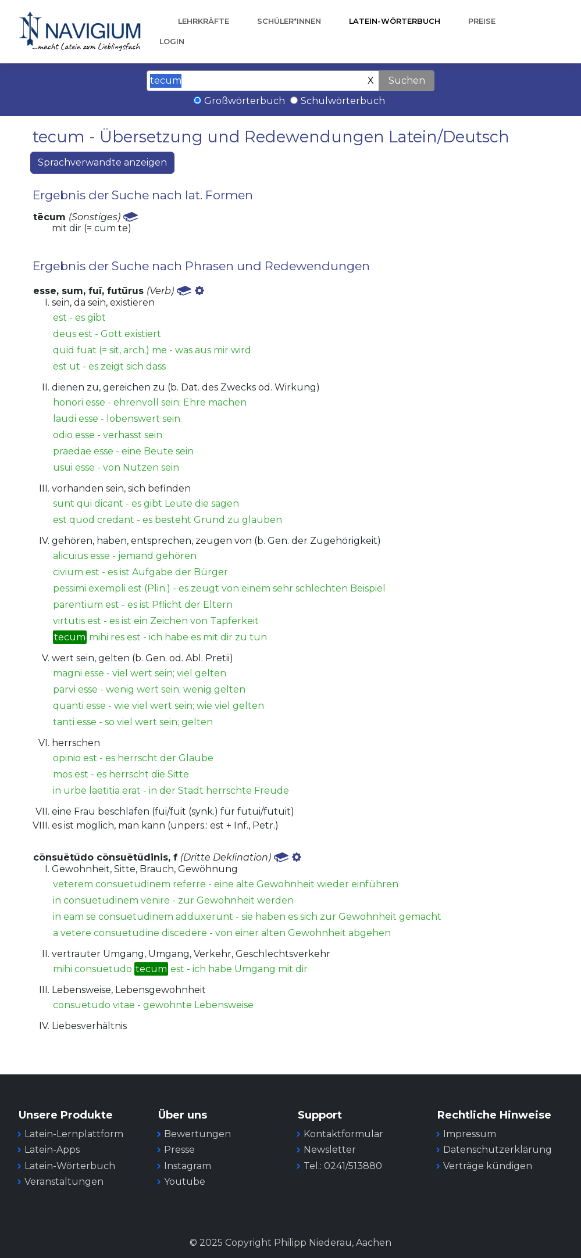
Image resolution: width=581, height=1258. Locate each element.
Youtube (184, 1181)
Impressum (469, 1133)
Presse (179, 1149)
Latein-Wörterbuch (394, 21)
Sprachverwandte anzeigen (102, 162)
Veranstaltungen (64, 1181)
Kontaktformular (343, 1133)
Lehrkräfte (203, 21)
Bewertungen (197, 1133)
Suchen (406, 80)
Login (171, 41)
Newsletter (330, 1149)
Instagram (187, 1165)
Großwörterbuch (244, 100)
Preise (482, 21)
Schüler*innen (289, 21)
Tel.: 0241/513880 (343, 1165)
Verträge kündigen (487, 1165)
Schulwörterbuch (343, 100)
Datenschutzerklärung (497, 1149)
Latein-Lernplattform (73, 1133)
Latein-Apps (52, 1149)
